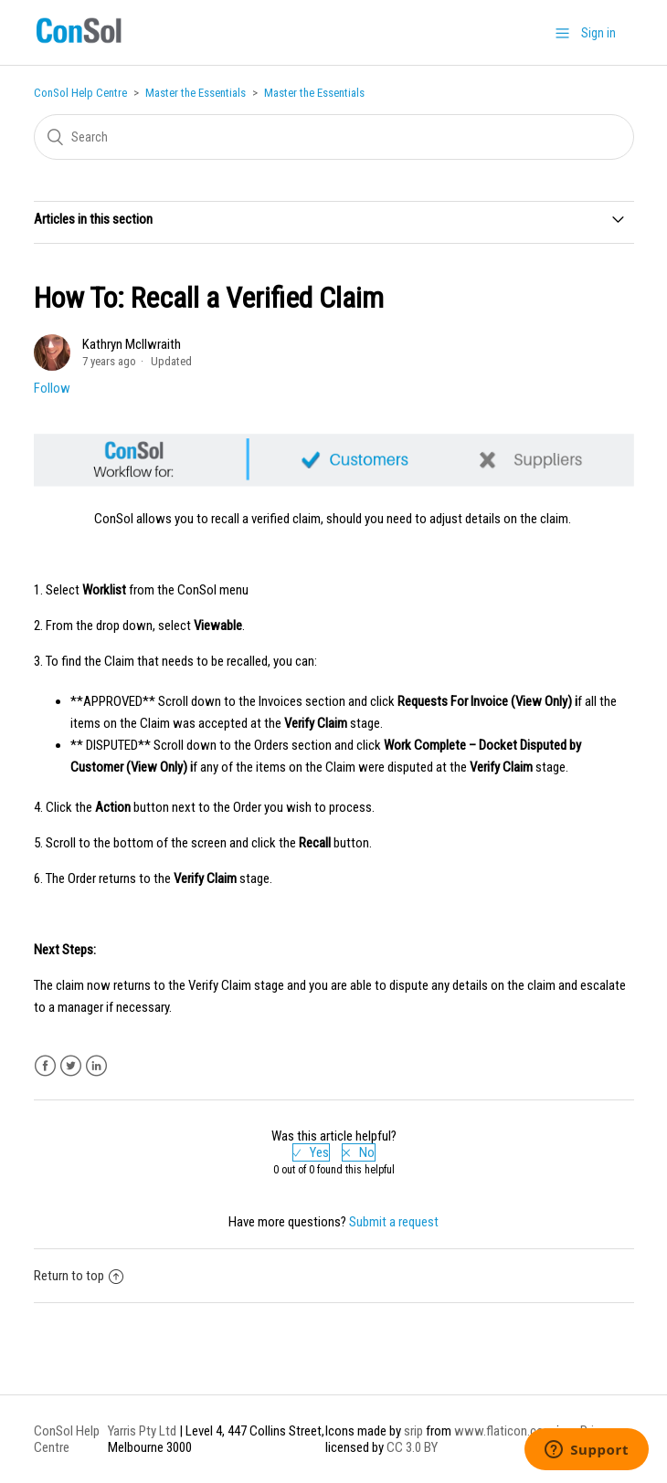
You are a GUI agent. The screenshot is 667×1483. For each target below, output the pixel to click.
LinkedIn (96, 1066)
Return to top (78, 1275)
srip (413, 1431)
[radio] (311, 1152)
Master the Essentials (195, 93)
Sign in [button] (598, 33)
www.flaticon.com (504, 1431)
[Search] (334, 137)
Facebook (45, 1066)
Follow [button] (52, 388)
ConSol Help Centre (80, 93)
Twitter (70, 1066)
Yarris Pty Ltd (142, 1431)
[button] (562, 33)
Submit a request (394, 1222)
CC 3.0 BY (412, 1447)
